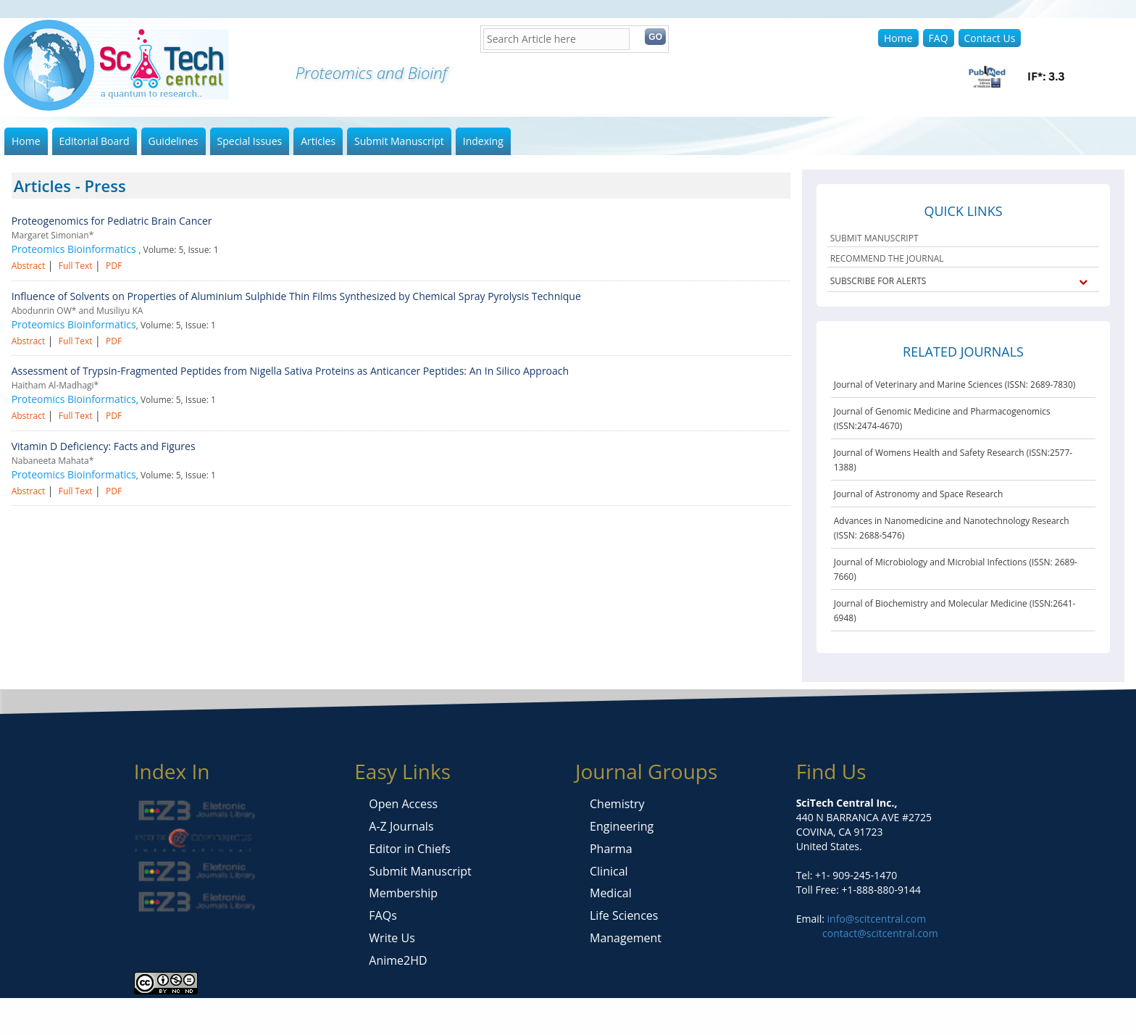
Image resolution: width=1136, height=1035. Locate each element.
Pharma (611, 849)
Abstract (29, 265)
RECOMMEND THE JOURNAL (887, 258)
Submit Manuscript (399, 141)
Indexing (483, 141)
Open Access (403, 804)
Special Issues (250, 141)
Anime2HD (398, 960)
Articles (318, 141)
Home (898, 38)
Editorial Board (94, 141)
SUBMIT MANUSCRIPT (874, 238)
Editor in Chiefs (410, 849)
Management (625, 938)
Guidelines (174, 141)
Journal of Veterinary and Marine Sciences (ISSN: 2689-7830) (955, 384)
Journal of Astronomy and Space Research (918, 494)
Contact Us (990, 38)
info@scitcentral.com (875, 919)
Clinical (609, 871)
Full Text (76, 265)
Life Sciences (624, 915)
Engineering (621, 826)
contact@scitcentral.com (880, 933)
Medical (611, 893)
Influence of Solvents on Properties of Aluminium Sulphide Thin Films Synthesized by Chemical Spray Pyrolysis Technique (296, 296)
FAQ (938, 38)
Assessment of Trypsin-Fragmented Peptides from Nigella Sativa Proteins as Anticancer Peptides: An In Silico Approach (290, 371)
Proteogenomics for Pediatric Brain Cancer (112, 221)
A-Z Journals (401, 826)
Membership (403, 893)
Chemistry (617, 804)
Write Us (391, 938)
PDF (114, 265)
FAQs (382, 915)
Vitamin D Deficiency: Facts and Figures (104, 446)
